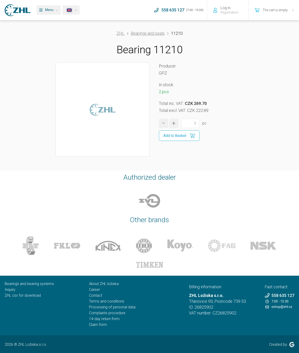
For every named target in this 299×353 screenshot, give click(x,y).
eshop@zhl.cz (278, 307)
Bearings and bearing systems (29, 284)
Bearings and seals (148, 33)
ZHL (121, 33)
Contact (95, 295)
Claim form (98, 324)
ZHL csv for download (23, 295)
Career (94, 289)
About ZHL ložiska (104, 284)
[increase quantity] (173, 123)
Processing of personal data (112, 307)
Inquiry (10, 289)
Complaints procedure (107, 313)
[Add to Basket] (179, 135)
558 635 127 (279, 295)
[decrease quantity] (163, 123)
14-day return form (104, 319)
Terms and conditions (106, 301)
